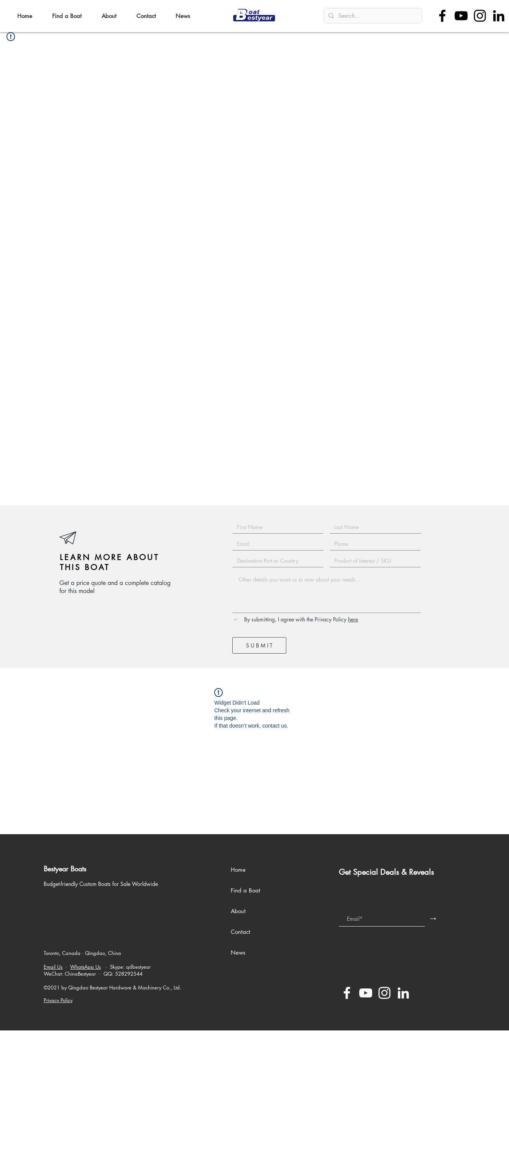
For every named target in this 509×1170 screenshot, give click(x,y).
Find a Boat (245, 890)
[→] (433, 917)
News (238, 952)
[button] (71, 16)
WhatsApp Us (85, 966)
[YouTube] (461, 16)
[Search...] (372, 15)
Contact (240, 931)
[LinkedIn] (499, 16)
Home (238, 869)
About (238, 911)
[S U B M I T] (259, 645)
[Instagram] (480, 16)
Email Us (53, 966)
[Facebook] (442, 16)
